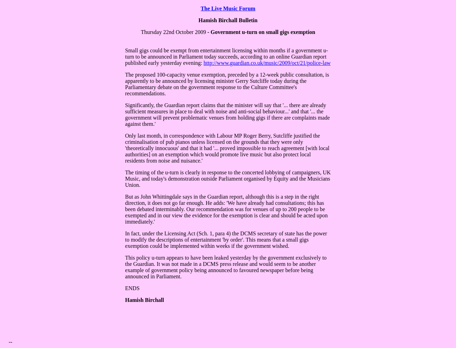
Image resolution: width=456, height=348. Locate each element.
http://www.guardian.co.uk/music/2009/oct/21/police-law (267, 63)
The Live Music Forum (228, 8)
